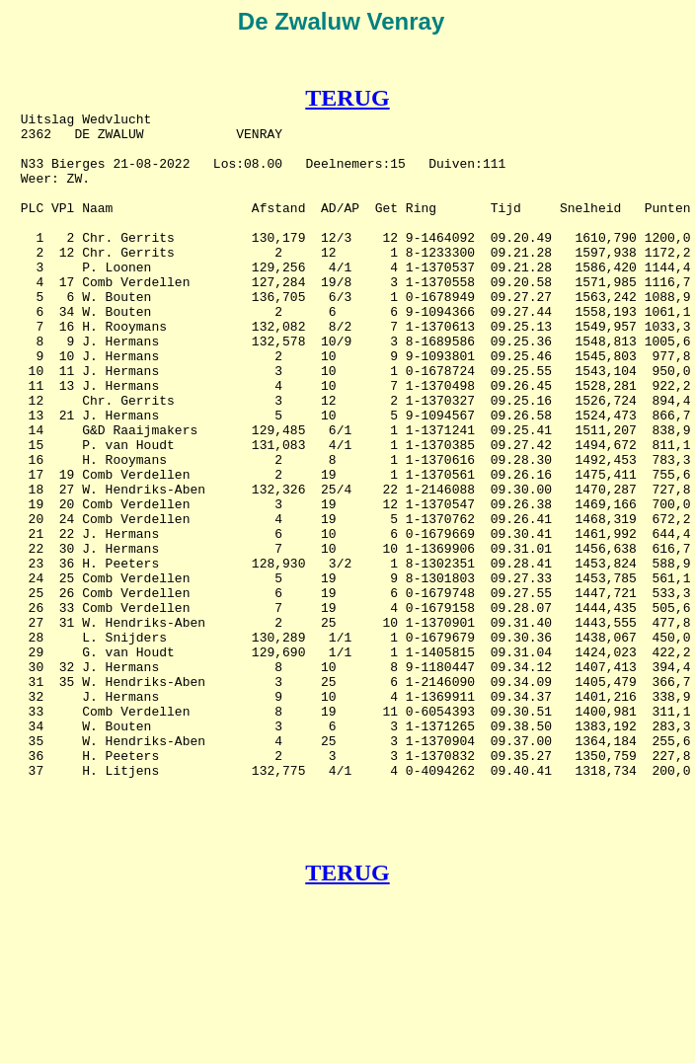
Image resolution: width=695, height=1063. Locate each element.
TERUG (347, 98)
